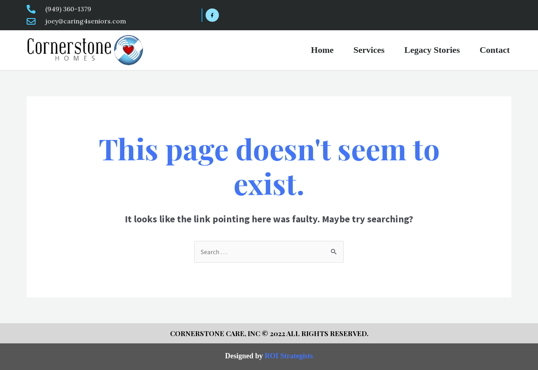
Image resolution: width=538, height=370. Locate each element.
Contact (494, 50)
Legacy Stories (432, 50)
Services (369, 50)
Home (322, 50)
